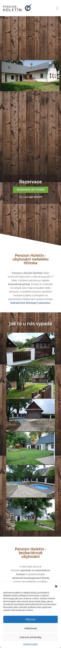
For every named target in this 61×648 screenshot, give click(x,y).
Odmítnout (30, 628)
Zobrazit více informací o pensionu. (30, 303)
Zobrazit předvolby (30, 637)
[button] (56, 586)
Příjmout (30, 619)
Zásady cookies (30, 644)
